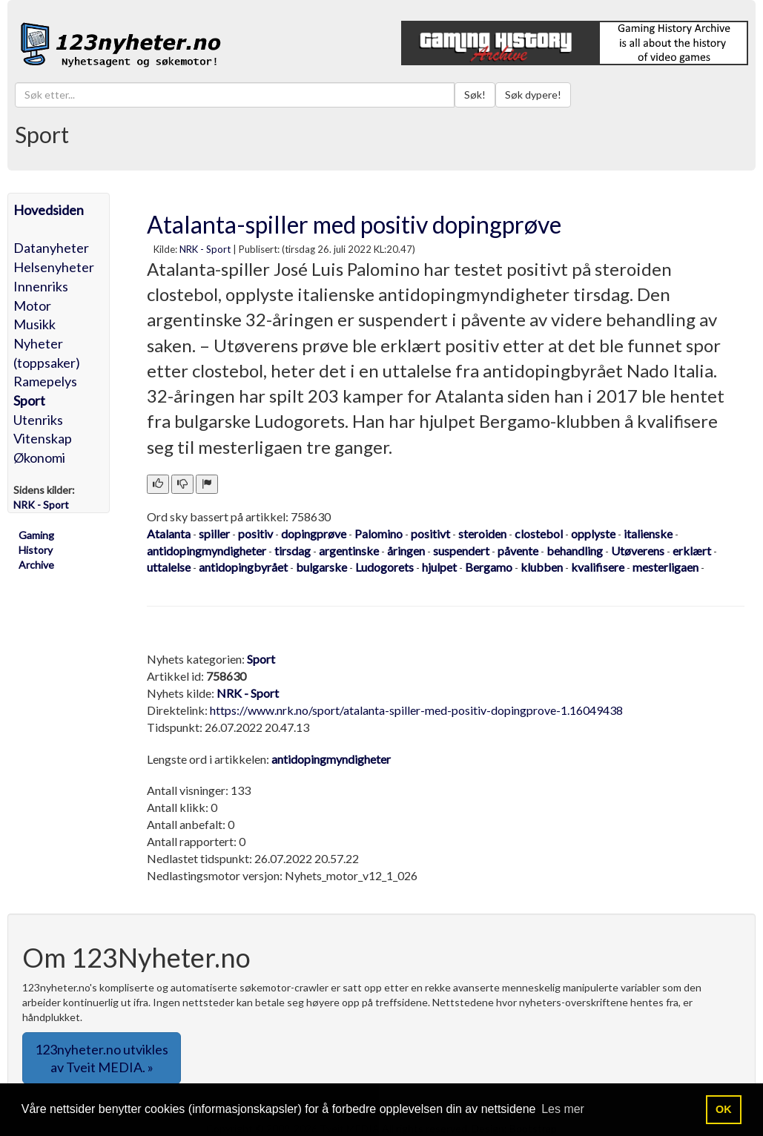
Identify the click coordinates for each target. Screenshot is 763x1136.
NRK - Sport (205, 249)
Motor (32, 305)
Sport (29, 400)
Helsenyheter (53, 267)
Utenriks (38, 420)
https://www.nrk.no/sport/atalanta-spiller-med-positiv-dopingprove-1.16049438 (416, 710)
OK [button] (724, 1109)
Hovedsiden (48, 210)
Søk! (475, 94)
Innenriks (40, 286)
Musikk (34, 324)
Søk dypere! (533, 94)
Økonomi (39, 457)
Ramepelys (45, 381)
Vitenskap (42, 438)
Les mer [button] (562, 1109)
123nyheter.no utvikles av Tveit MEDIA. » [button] (101, 1058)
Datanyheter (51, 248)
